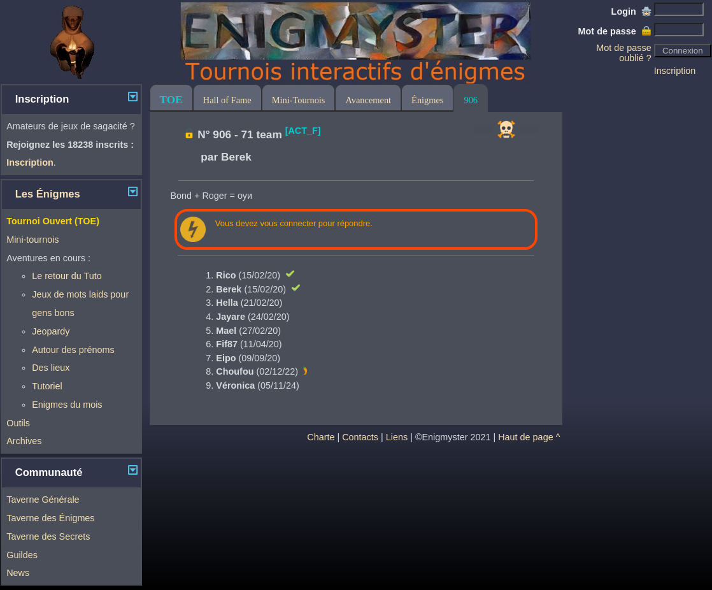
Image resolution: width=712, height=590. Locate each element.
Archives (23, 441)
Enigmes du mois (67, 404)
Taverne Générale (42, 499)
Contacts (360, 437)
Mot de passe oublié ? (623, 53)
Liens (397, 437)
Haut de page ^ (529, 437)
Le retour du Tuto (67, 276)
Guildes (22, 555)
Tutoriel (47, 386)
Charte (320, 437)
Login (631, 11)
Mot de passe (614, 31)
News (17, 573)
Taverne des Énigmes (50, 518)
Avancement (368, 100)
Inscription (675, 71)
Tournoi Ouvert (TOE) (52, 221)
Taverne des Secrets (48, 536)
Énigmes (427, 100)
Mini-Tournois (298, 100)
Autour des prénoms (73, 350)
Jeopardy (50, 331)
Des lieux (50, 368)
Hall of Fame (227, 100)
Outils (18, 423)
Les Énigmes (47, 194)
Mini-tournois (32, 239)
